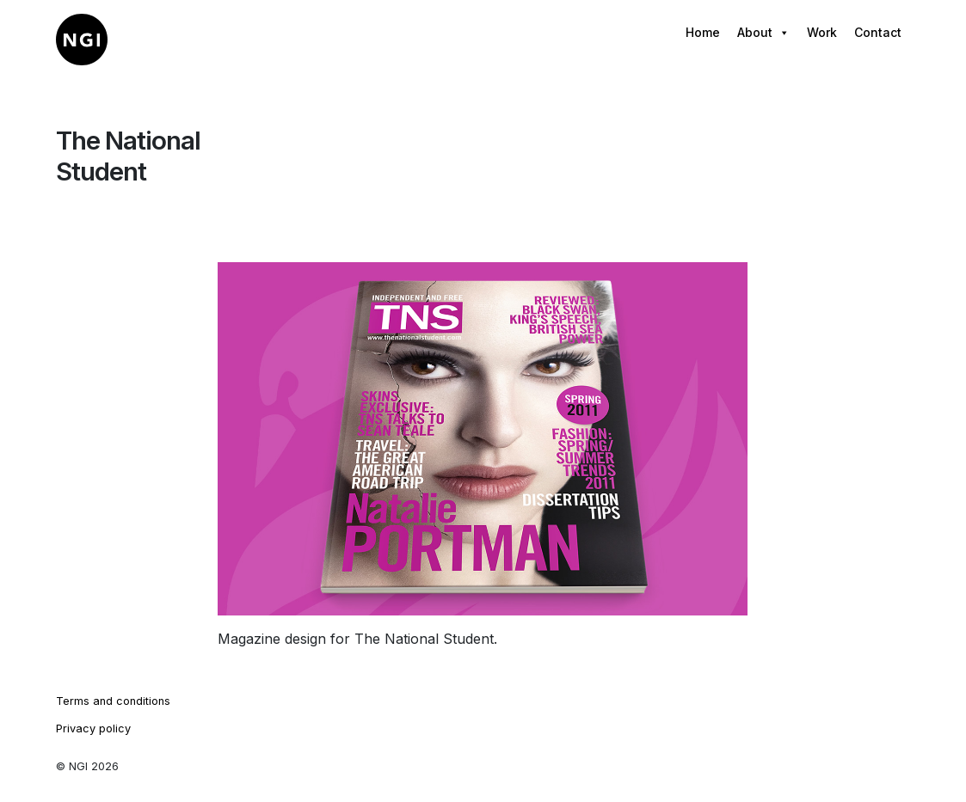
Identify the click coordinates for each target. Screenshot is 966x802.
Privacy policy (93, 728)
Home (703, 32)
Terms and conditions (113, 701)
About (763, 32)
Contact (877, 32)
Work (822, 32)
